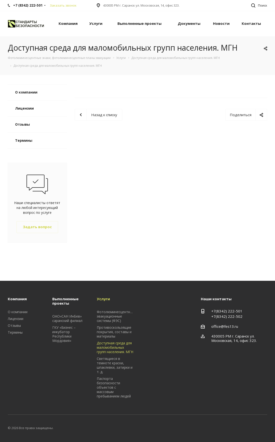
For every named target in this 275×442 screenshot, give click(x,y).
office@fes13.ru (224, 326)
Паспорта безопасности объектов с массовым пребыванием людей (114, 387)
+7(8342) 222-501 (226, 311)
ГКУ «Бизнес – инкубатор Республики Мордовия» (64, 334)
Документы (189, 23)
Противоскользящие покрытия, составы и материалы (114, 332)
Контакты (251, 23)
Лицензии (24, 108)
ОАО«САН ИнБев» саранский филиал (67, 318)
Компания (68, 23)
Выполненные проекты (139, 23)
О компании (26, 92)
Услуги (95, 23)
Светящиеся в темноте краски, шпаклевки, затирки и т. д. (115, 365)
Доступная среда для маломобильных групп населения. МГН (115, 347)
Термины (23, 140)
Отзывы (22, 124)
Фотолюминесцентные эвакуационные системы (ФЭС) (115, 316)
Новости (221, 23)
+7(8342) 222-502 (226, 316)
